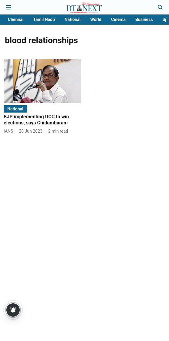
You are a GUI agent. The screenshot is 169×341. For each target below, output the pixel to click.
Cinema (118, 19)
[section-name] (15, 109)
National (73, 19)
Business (144, 19)
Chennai (15, 19)
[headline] (42, 120)
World (95, 19)
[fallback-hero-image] (42, 81)
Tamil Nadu (44, 19)
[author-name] (9, 131)
